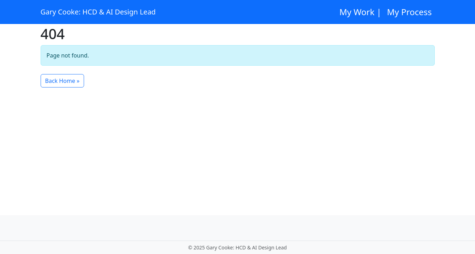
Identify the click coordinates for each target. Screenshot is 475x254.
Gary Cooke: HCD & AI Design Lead (98, 12)
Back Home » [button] (62, 81)
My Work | (360, 12)
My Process (409, 12)
